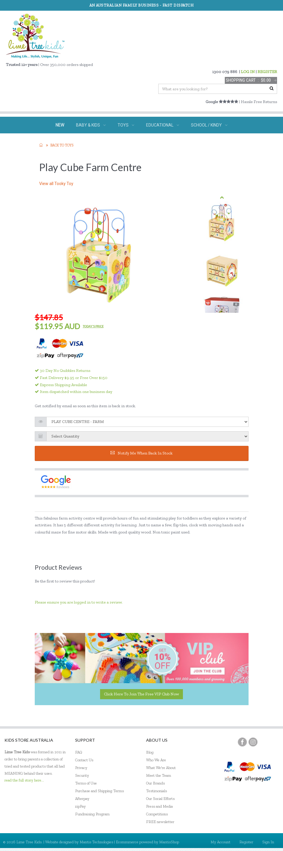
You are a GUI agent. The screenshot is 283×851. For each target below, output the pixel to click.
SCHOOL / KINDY (209, 125)
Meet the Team (158, 775)
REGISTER (267, 71)
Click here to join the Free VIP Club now (141, 694)
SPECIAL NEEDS (103, 141)
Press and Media (159, 806)
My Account (220, 842)
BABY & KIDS (91, 125)
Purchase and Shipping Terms (99, 791)
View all (56, 183)
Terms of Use (86, 783)
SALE (192, 141)
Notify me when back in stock (141, 453)
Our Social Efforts (160, 798)
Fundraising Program (92, 814)
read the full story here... (24, 780)
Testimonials (156, 791)
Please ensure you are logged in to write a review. (79, 602)
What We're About (161, 767)
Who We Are (156, 760)
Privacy (81, 767)
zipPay (80, 806)
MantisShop (169, 842)
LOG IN (248, 71)
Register (246, 842)
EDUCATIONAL (162, 125)
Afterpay (82, 798)
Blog (150, 752)
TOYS (126, 125)
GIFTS (141, 141)
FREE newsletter (160, 822)
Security (82, 775)
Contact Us (84, 760)
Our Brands (155, 783)
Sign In (268, 842)
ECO (169, 141)
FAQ (78, 752)
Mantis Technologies (96, 842)
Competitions (157, 814)
